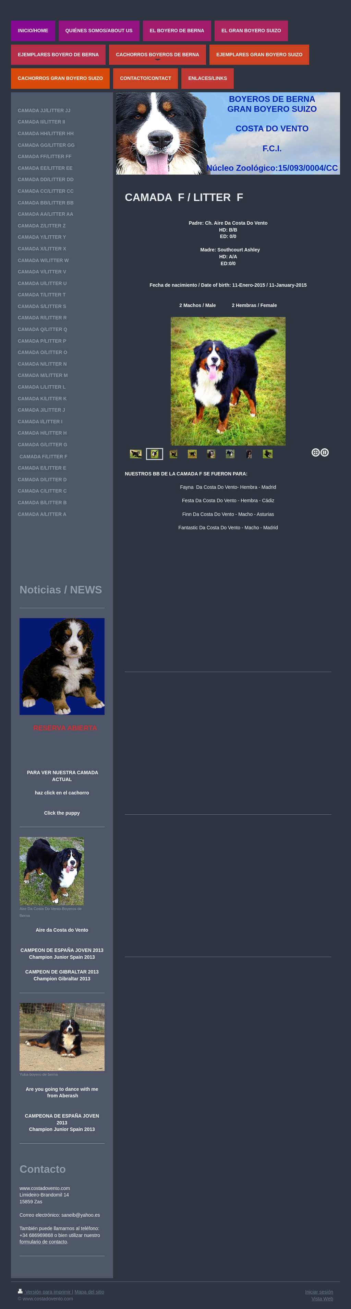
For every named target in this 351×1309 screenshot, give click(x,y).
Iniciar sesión (319, 1292)
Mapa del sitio (89, 1292)
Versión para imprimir (45, 1292)
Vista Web (322, 1298)
